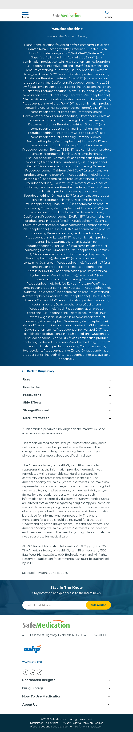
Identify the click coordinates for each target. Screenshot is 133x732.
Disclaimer (36, 722)
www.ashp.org (32, 661)
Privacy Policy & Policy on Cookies (82, 722)
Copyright (52, 722)
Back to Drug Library (40, 371)
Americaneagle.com (91, 726)
